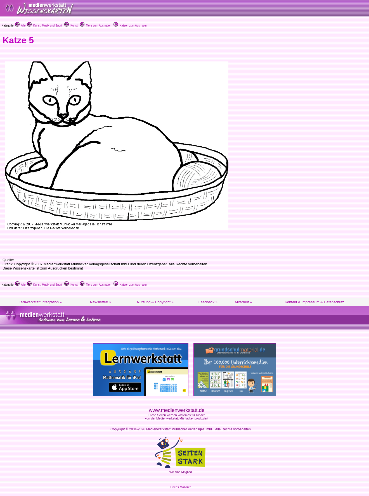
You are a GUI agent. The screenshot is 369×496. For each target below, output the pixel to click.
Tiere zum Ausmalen (95, 25)
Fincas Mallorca (180, 487)
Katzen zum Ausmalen (130, 25)
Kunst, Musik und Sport (44, 25)
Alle (20, 25)
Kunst (70, 25)
